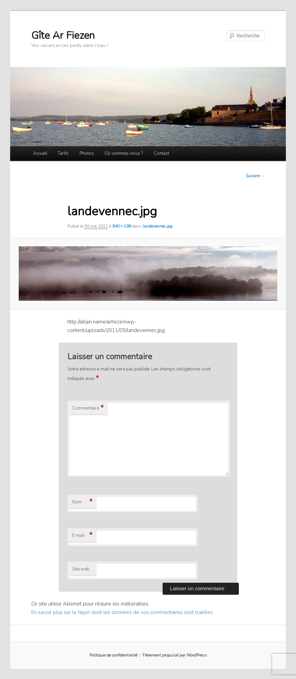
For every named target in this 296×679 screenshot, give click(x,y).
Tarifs (63, 153)
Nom (82, 502)
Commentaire (88, 408)
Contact (161, 153)
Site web (80, 569)
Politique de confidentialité (113, 655)
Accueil (40, 153)
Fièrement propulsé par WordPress (175, 655)
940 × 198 (121, 226)
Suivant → (255, 176)
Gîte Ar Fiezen (63, 36)
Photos (87, 153)
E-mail (82, 535)
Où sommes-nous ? (123, 153)
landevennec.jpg (157, 226)
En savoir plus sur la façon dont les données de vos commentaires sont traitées (122, 612)
